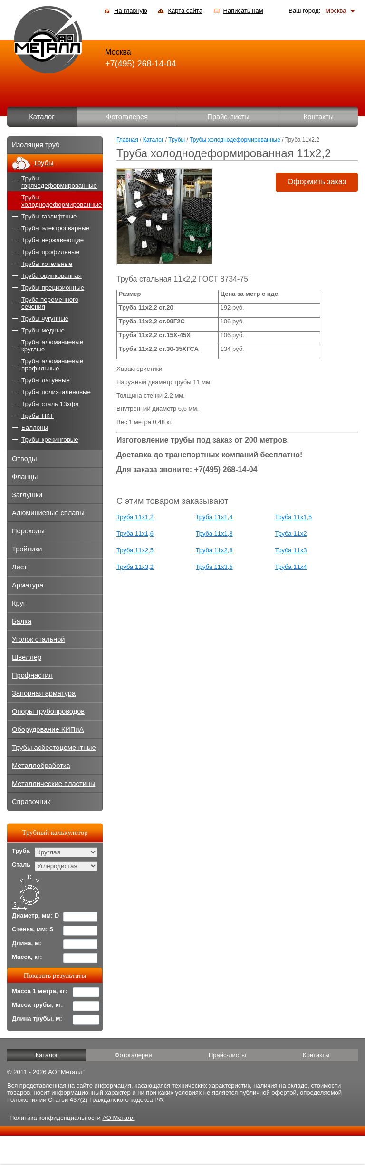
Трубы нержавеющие (52, 240)
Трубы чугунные (44, 318)
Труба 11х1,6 (135, 533)
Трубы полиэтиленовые (56, 392)
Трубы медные (43, 330)
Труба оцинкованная (51, 275)
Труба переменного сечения (49, 303)
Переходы (28, 531)
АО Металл (118, 1117)
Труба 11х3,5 (214, 566)
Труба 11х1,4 (214, 517)
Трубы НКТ (37, 415)
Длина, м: (26, 943)
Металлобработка (41, 765)
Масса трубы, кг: (37, 1004)
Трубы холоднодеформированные (235, 139)
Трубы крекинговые (49, 439)
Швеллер (26, 657)
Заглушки (27, 495)
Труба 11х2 (291, 533)
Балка (21, 621)
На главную (130, 10)
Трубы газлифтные (49, 216)
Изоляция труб (36, 145)
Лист (19, 567)
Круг (19, 603)
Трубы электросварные (55, 228)
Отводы (24, 459)
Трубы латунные (45, 380)
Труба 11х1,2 (135, 517)
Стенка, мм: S (33, 929)
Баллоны (34, 427)
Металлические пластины (53, 783)
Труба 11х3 (291, 550)
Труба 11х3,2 (135, 566)
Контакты (319, 117)
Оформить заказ (317, 182)
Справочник (31, 801)
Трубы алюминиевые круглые (52, 346)
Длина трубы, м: (37, 1018)
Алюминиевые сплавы (48, 513)
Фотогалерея (127, 117)
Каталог (41, 117)
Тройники (27, 549)
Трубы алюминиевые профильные (52, 365)
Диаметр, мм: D (35, 915)
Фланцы (25, 477)
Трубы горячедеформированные (59, 182)
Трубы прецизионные (52, 287)
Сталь (21, 864)
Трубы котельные (46, 263)
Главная (127, 139)
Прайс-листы (228, 117)
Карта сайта (185, 10)
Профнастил (32, 675)
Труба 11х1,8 (214, 533)
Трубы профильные (50, 252)
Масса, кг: (27, 956)
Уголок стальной (38, 639)
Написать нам (243, 10)
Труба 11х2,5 (135, 550)
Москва (335, 10)
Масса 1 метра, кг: (39, 991)
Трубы (176, 139)
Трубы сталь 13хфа (50, 403)
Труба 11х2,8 (214, 550)
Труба (21, 850)
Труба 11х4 (291, 566)
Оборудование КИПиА (48, 729)
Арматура (27, 585)
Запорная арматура (44, 693)
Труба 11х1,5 (293, 517)
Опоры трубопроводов (48, 711)
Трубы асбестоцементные (54, 747)
